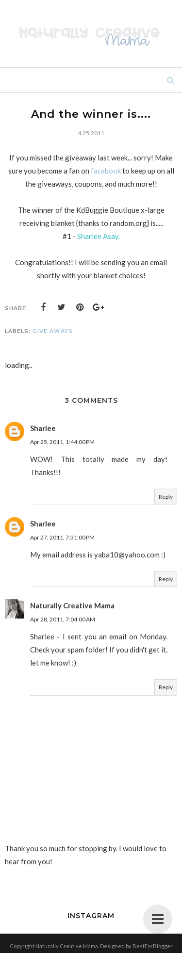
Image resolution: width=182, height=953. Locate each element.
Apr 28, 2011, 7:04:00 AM (62, 619)
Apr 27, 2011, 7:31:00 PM (62, 537)
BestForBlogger (152, 946)
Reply (166, 496)
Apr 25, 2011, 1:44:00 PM (62, 441)
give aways (53, 331)
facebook (106, 170)
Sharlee (43, 428)
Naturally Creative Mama (72, 605)
